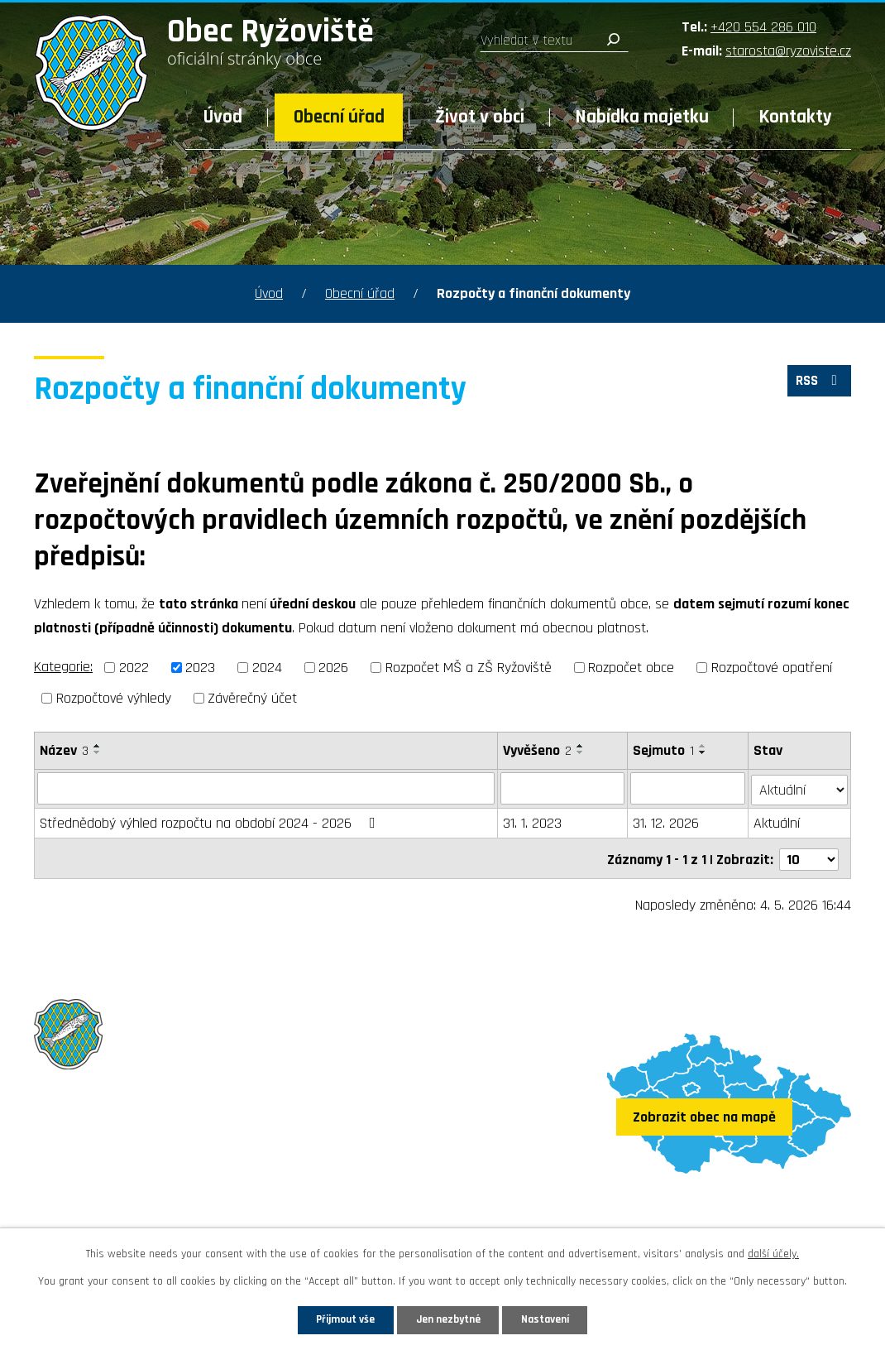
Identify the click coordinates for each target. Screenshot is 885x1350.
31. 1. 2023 (532, 821)
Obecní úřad (339, 117)
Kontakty (795, 117)
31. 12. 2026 (667, 821)
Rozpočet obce (631, 667)
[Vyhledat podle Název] (266, 788)
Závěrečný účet (252, 698)
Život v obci (479, 117)
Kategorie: (63, 666)
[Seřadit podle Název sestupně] (97, 752)
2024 (267, 667)
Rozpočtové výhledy (113, 698)
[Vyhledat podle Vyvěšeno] (562, 788)
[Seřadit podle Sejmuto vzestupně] (704, 745)
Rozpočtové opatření (771, 667)
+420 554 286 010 (763, 26)
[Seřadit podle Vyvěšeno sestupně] (581, 752)
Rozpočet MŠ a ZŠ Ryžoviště (468, 667)
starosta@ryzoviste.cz (788, 50)
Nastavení (557, 1318)
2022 (134, 667)
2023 (200, 667)
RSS (817, 383)
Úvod (222, 117)
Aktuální (777, 821)
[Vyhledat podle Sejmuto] (688, 788)
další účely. (773, 1252)
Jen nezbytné (448, 1318)
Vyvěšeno (537, 750)
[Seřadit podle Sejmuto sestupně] (704, 752)
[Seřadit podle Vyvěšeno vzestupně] (581, 745)
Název (64, 750)
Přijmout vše (334, 1318)
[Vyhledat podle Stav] (800, 787)
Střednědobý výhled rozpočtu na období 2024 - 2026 (211, 821)
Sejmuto (664, 750)
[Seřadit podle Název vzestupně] (97, 745)
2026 (333, 667)
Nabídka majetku (642, 117)
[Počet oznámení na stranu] (809, 855)
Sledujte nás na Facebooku (130, 1210)
